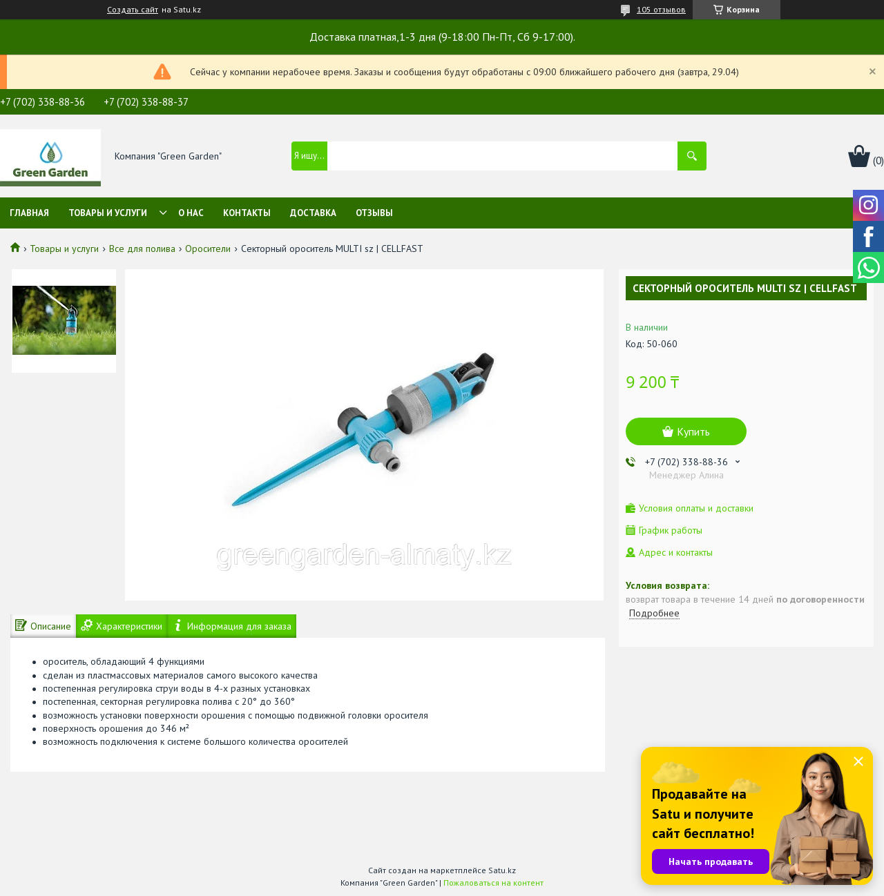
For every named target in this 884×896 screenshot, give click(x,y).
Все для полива (142, 248)
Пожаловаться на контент (493, 882)
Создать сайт (132, 9)
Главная (29, 213)
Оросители (208, 248)
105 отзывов (661, 9)
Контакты (247, 213)
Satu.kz (502, 870)
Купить (693, 431)
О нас (191, 213)
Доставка (313, 213)
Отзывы (374, 213)
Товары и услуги (107, 213)
